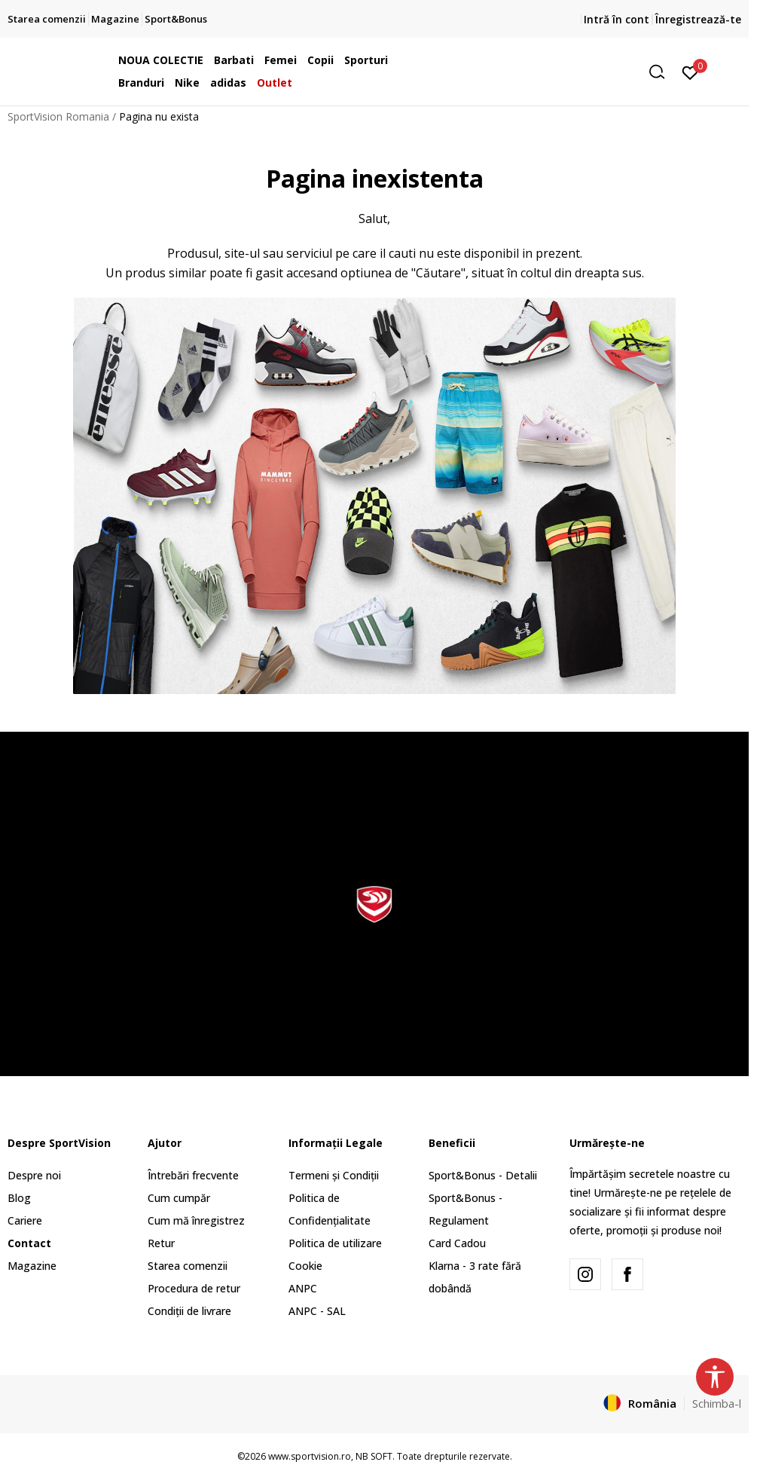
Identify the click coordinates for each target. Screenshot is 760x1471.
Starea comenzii (187, 1265)
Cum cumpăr (179, 1198)
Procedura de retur (194, 1288)
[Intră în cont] (690, 71)
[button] (557, 72)
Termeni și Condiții (333, 1175)
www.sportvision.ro (309, 1456)
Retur (161, 1243)
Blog (19, 1198)
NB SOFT (374, 1456)
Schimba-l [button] (716, 1403)
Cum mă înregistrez (196, 1220)
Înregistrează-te (698, 19)
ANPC (302, 1288)
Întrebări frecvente (193, 1175)
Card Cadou (457, 1243)
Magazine (32, 1265)
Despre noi (34, 1175)
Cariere (25, 1220)
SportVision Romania (58, 116)
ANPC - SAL (317, 1311)
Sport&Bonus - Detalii (483, 1175)
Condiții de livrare (189, 1311)
